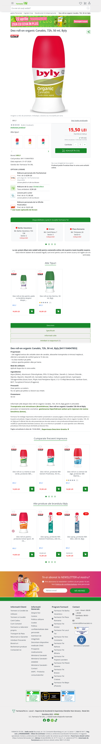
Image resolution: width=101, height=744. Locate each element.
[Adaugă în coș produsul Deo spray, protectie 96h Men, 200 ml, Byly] (85, 554)
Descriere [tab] (50, 325)
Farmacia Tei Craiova (58, 677)
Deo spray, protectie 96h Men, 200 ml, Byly (77, 538)
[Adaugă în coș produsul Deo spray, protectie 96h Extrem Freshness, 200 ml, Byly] (58, 554)
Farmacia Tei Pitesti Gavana (61, 664)
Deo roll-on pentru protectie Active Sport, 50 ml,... (24, 539)
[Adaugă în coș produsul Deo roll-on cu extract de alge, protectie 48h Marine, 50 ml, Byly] (85, 489)
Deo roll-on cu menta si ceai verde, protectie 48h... (24, 473)
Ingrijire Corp (28, 13)
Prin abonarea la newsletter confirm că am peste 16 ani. (67, 581)
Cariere (34, 616)
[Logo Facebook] (44, 720)
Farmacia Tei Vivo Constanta (60, 638)
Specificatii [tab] (50, 330)
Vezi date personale (71, 584)
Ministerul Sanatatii (39, 655)
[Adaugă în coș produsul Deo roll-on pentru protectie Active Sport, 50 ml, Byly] (31, 554)
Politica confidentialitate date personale (39, 629)
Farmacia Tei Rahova (58, 645)
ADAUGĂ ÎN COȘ (71, 150)
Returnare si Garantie (19, 637)
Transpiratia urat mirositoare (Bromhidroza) (30, 406)
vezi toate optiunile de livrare (24, 210)
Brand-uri (14, 643)
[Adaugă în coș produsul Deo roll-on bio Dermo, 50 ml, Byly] (58, 311)
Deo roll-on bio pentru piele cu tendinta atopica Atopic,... (24, 298)
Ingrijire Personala (15, 13)
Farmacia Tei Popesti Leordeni (60, 658)
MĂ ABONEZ (79, 590)
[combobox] (50, 8)
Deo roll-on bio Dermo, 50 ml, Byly (50, 297)
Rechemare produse (19, 646)
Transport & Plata (18, 633)
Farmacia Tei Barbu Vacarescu (61, 612)
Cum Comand (16, 624)
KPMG (56, 714)
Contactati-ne (16, 650)
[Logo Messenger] (48, 720)
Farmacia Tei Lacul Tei (60, 632)
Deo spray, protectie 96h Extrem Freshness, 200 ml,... (50, 538)
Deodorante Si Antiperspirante (45, 13)
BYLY (18, 155)
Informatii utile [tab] (50, 335)
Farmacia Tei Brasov (58, 671)
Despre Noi (35, 613)
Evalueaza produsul (18, 128)
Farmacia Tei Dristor (58, 625)
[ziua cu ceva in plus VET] (50, 21)
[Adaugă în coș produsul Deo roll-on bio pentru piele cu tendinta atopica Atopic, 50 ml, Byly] (31, 311)
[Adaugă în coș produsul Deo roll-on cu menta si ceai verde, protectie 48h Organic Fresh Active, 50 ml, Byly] (31, 489)
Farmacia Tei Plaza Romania (60, 619)
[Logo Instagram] (52, 720)
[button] (46, 244)
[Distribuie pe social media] (88, 32)
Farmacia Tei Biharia (58, 651)
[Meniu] (12, 3)
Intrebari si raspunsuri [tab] (50, 340)
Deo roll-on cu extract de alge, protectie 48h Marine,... (77, 474)
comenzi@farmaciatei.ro (82, 623)
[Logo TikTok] (56, 720)
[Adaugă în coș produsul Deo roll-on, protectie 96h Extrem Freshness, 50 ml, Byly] (58, 489)
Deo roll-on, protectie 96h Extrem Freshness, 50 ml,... (50, 473)
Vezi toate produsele (79, 120)
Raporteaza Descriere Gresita (55, 429)
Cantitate (68, 144)
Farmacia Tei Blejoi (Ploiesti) (60, 684)
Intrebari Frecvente (18, 640)
